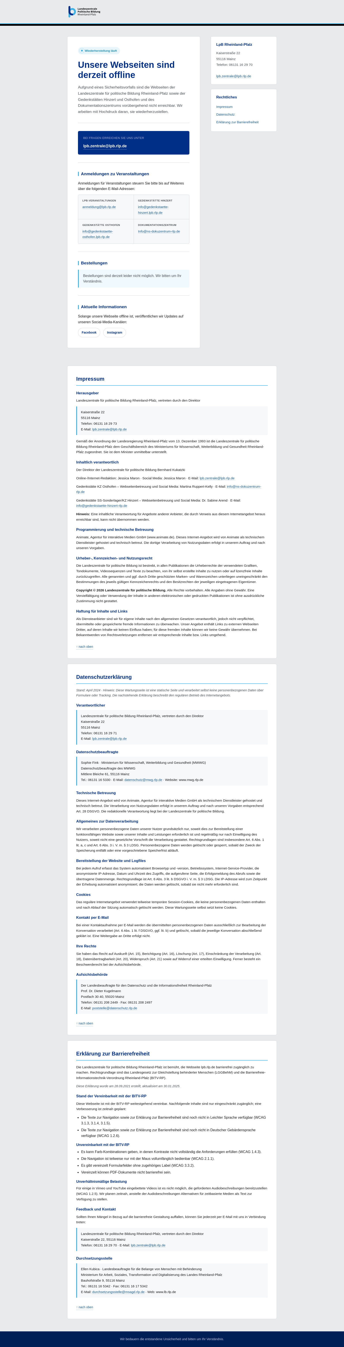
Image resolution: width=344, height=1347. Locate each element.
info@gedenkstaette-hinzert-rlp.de (101, 505)
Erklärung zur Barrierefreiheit (237, 122)
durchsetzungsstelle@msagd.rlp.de (118, 1292)
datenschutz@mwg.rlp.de (143, 780)
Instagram (114, 332)
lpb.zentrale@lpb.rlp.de (105, 146)
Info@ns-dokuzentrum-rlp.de (159, 231)
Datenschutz (225, 114)
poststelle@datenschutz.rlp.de (114, 1008)
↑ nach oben (84, 646)
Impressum (224, 107)
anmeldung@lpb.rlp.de (99, 207)
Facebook (89, 332)
